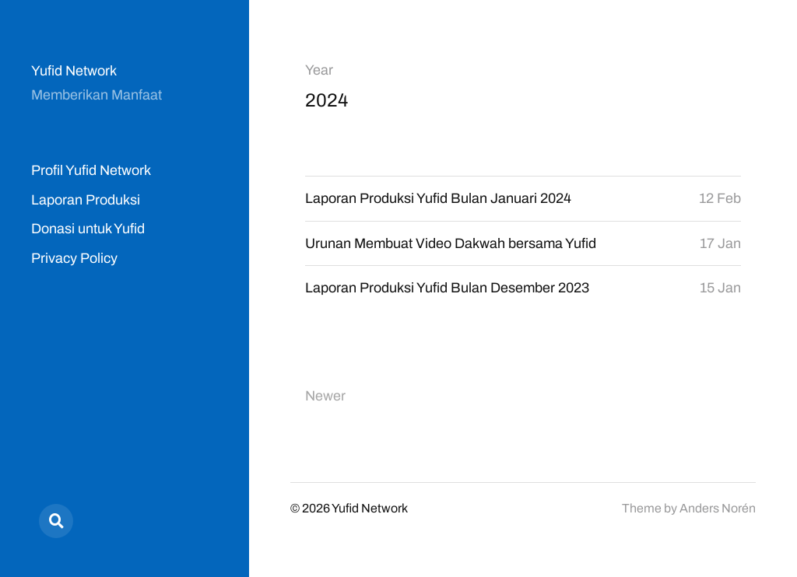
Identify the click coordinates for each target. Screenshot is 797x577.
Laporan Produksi (85, 200)
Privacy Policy (74, 258)
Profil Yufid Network (91, 170)
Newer (325, 396)
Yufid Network (74, 71)
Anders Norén (717, 508)
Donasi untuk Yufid (88, 228)
